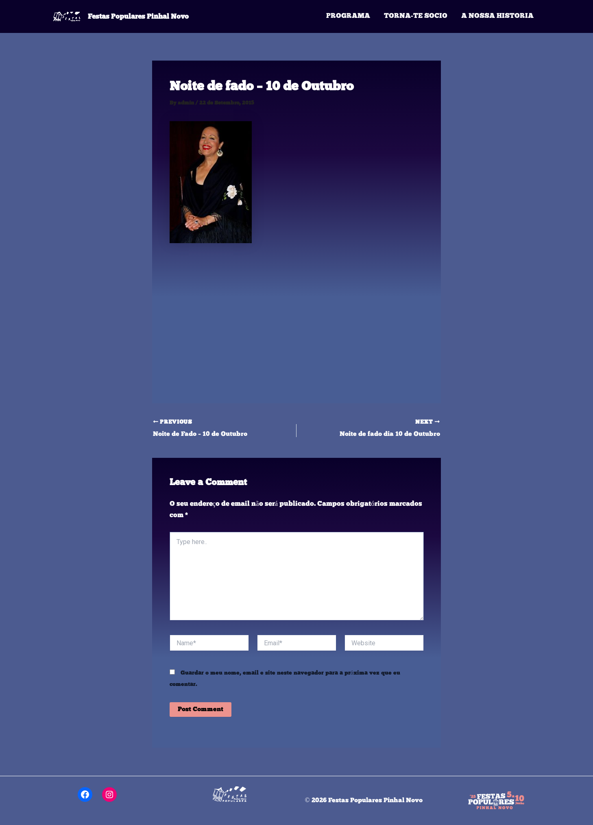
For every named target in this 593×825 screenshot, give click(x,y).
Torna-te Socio (415, 16)
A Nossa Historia (497, 16)
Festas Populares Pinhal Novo (138, 16)
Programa (348, 16)
